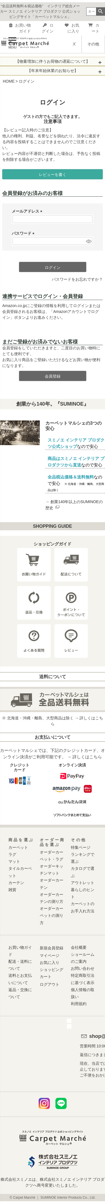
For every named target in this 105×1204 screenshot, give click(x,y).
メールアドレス (28, 211)
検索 (100, 11)
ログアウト (49, 984)
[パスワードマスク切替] (88, 241)
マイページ (49, 955)
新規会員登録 (51, 948)
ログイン (47, 28)
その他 (93, 44)
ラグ (12, 854)
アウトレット (82, 882)
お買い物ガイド (20, 28)
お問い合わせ (82, 968)
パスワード (24, 233)
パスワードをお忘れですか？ (77, 279)
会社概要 (79, 947)
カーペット (18, 847)
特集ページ (80, 847)
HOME (9, 81)
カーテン (16, 882)
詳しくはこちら (87, 756)
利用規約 (79, 1003)
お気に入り (72, 28)
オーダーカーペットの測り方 (51, 915)
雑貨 (12, 889)
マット (14, 861)
